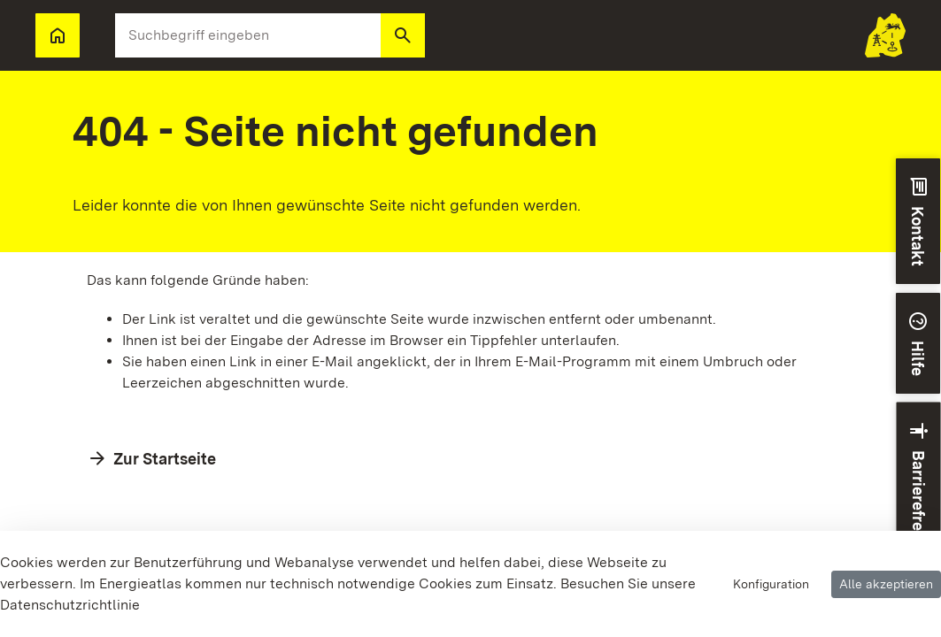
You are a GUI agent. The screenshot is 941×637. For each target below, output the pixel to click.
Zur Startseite (164, 458)
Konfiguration (771, 584)
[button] (403, 35)
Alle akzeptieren (886, 584)
